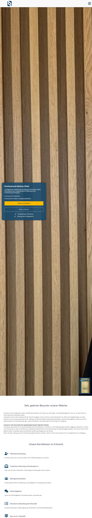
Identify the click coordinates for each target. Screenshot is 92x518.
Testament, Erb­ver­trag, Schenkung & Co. (24, 466)
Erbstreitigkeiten (16, 491)
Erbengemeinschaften (18, 479)
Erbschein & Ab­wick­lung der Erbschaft (23, 504)
